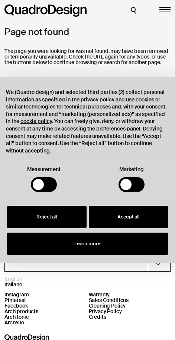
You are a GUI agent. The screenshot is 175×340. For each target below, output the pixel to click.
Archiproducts (21, 311)
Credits (97, 317)
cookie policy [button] (36, 121)
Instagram (16, 294)
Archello (14, 322)
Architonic (16, 317)
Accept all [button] (128, 217)
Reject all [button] (46, 217)
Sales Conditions (109, 300)
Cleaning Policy (107, 305)
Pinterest (15, 300)
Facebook (16, 305)
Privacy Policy (105, 311)
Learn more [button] (87, 243)
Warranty (99, 294)
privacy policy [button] (97, 99)
